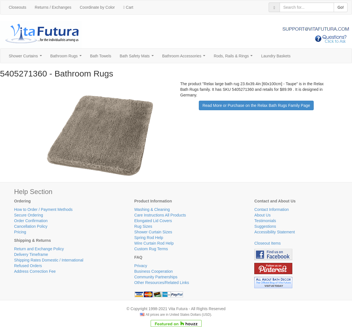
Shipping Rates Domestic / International (48, 260)
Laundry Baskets (275, 56)
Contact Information (271, 209)
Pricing (20, 232)
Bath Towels (100, 56)
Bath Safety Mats (138, 57)
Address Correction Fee (35, 271)
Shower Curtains (26, 57)
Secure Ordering (28, 215)
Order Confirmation (31, 220)
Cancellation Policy (30, 226)
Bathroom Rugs (67, 57)
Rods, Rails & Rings (234, 57)
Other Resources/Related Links (161, 282)
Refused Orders (28, 265)
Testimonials (265, 220)
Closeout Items (267, 243)
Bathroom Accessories (185, 57)
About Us (262, 215)
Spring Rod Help (148, 237)
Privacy (140, 265)
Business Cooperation (153, 271)
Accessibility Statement (274, 232)
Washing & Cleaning (152, 209)
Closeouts (17, 7)
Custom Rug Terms (151, 249)
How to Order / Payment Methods (43, 209)
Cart (128, 7)
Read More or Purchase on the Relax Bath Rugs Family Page (256, 105)
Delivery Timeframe (31, 254)
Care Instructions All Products (160, 215)
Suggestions (265, 226)
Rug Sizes (143, 226)
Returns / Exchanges (53, 7)
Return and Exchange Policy (39, 249)
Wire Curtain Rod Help (154, 243)
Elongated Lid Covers (153, 220)
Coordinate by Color (97, 7)
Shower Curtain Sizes (153, 232)
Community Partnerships (155, 277)
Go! (340, 7)
